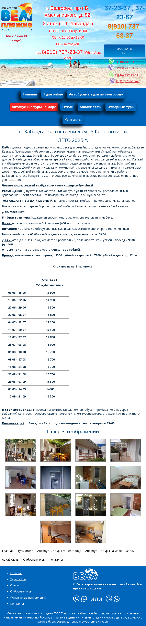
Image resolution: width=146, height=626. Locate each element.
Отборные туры (21, 591)
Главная (16, 573)
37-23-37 (117, 8)
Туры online (18, 579)
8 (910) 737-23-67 (126, 75)
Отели (14, 585)
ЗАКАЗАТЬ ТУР (124, 51)
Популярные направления (28, 597)
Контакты (17, 603)
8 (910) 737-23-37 (126, 62)
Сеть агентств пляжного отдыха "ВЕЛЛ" (35, 613)
